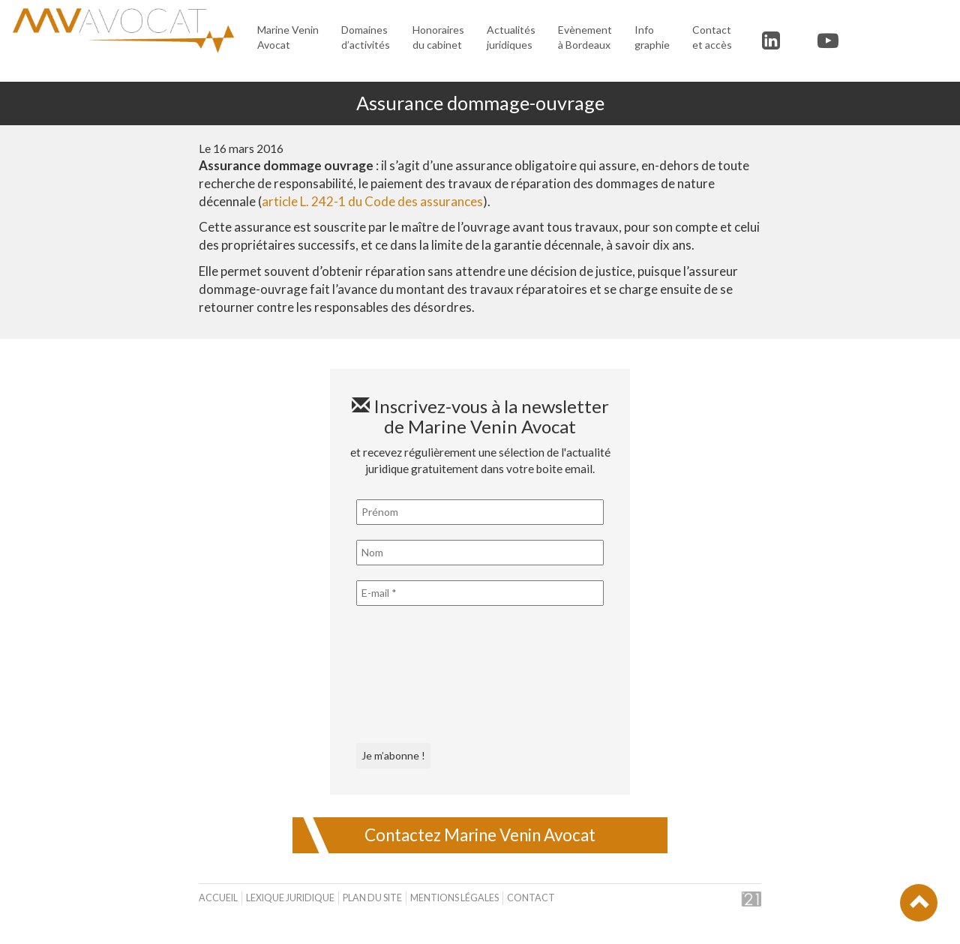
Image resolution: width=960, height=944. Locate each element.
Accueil (218, 898)
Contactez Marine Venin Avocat (480, 835)
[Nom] (480, 552)
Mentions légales (454, 898)
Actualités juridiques (511, 37)
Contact (531, 898)
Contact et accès (712, 37)
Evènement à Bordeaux (585, 37)
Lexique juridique (290, 898)
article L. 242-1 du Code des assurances (372, 201)
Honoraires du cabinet (438, 37)
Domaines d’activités (365, 37)
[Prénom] (480, 512)
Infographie (652, 37)
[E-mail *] (480, 593)
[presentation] (417, 675)
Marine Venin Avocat (288, 37)
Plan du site (372, 898)
